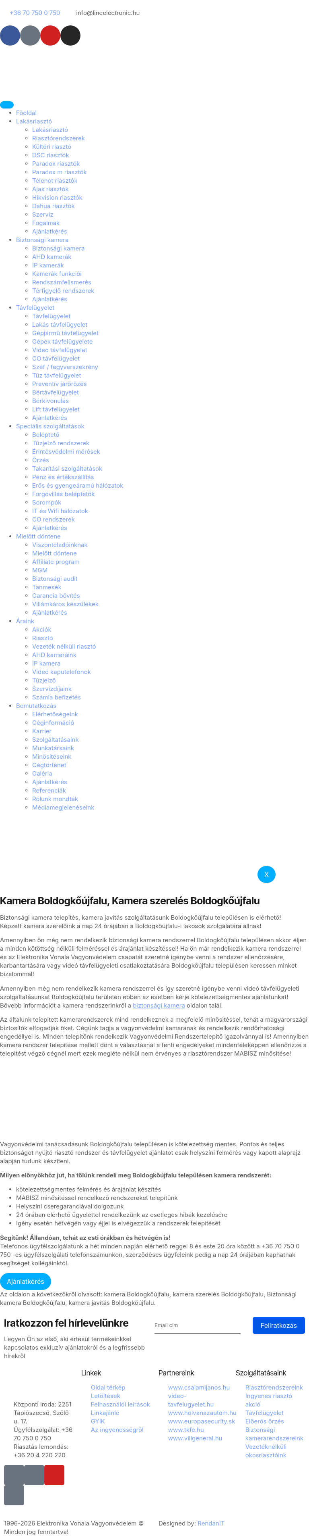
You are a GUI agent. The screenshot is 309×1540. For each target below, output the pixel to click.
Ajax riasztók (50, 189)
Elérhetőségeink (55, 714)
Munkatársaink (53, 748)
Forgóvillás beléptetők (63, 494)
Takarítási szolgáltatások (67, 468)
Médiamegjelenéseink (63, 807)
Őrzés (40, 460)
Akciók (42, 629)
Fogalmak (46, 223)
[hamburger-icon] (7, 105)
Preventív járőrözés (59, 384)
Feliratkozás (279, 1325)
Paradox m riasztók (59, 172)
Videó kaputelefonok (61, 672)
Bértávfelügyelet (55, 392)
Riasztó (42, 638)
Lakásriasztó (34, 121)
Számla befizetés (56, 697)
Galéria (42, 773)
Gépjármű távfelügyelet (65, 333)
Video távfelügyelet (59, 350)
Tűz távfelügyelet (56, 375)
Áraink (25, 621)
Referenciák (49, 790)
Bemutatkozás (36, 705)
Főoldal (26, 113)
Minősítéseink (52, 756)
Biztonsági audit (55, 578)
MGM (39, 570)
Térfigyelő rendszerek (63, 290)
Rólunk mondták (55, 799)
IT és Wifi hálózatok (60, 511)
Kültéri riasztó (51, 146)
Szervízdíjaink (52, 689)
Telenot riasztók (55, 180)
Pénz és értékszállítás (63, 477)
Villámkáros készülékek (65, 604)
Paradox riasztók (56, 163)
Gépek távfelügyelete (62, 341)
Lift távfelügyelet (56, 409)
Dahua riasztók (53, 206)
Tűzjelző (44, 680)
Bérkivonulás (50, 401)
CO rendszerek (53, 519)
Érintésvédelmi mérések (66, 451)
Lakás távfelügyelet (59, 324)
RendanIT (211, 1523)
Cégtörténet (49, 765)
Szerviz (43, 214)
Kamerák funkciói (57, 274)
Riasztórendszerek (58, 138)
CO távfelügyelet (56, 358)
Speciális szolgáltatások (50, 426)
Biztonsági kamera (42, 240)
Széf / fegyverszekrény (65, 367)
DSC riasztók (50, 155)
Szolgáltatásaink (55, 739)
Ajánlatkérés (49, 231)
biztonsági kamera (159, 1005)
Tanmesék (47, 587)
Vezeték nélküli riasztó (64, 646)
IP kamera (46, 663)
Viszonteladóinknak (60, 545)
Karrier (42, 731)
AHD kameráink (54, 655)
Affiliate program (56, 562)
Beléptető (45, 434)
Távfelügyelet (35, 307)
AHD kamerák (51, 257)
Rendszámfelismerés (61, 282)
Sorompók (47, 502)
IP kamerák (48, 265)
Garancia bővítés (56, 595)
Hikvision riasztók (57, 197)
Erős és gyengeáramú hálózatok (78, 485)
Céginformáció (53, 722)
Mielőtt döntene (38, 536)
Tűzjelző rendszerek (60, 443)
